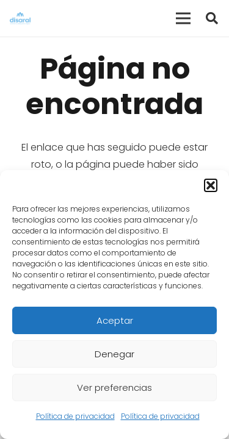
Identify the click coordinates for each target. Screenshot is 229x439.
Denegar (114, 354)
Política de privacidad (75, 416)
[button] (211, 185)
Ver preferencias (114, 387)
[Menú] (183, 18)
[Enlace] (20, 18)
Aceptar (114, 320)
